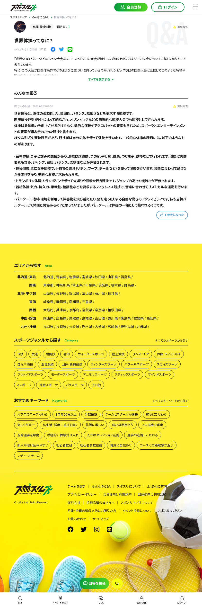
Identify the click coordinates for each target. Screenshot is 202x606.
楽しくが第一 (26, 424)
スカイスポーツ (167, 364)
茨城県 (103, 285)
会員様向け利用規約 (117, 494)
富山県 (87, 293)
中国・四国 (28, 318)
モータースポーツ (63, 374)
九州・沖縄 (28, 326)
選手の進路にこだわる (142, 435)
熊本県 (87, 326)
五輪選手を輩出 (28, 435)
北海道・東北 (26, 276)
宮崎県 (113, 326)
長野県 (61, 293)
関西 (32, 310)
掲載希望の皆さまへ (100, 502)
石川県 (100, 293)
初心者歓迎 (64, 445)
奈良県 (100, 310)
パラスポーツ (75, 385)
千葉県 (90, 285)
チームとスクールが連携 (121, 414)
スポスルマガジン (170, 510)
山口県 (100, 318)
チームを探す (76, 486)
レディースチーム (28, 455)
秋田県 (100, 276)
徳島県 (126, 318)
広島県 (61, 318)
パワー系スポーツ (136, 364)
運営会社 (74, 502)
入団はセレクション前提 (103, 435)
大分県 (100, 326)
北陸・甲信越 (26, 293)
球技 (20, 354)
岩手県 (74, 276)
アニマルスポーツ (95, 374)
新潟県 (74, 293)
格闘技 (50, 354)
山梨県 (48, 293)
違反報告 (180, 27)
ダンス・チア (141, 354)
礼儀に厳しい (95, 424)
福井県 (113, 293)
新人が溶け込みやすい (32, 445)
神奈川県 (63, 285)
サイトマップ (100, 519)
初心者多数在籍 (91, 445)
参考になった (172, 215)
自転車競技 (25, 364)
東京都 (48, 285)
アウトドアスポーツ (30, 374)
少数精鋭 (91, 414)
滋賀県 (87, 310)
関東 (32, 285)
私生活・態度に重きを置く (60, 424)
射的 (66, 354)
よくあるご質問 (157, 486)
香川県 (113, 318)
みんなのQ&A (101, 486)
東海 (32, 301)
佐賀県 (61, 326)
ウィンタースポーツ (103, 364)
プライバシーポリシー (82, 494)
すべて (171, 340)
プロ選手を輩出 (152, 424)
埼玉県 (77, 285)
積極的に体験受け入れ (63, 435)
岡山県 (48, 318)
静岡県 (61, 301)
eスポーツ (24, 385)
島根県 (87, 318)
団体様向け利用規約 (152, 494)
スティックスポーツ (127, 374)
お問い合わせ (77, 519)
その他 (96, 385)
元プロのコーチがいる (32, 414)
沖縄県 (142, 326)
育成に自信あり (121, 445)
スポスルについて (129, 486)
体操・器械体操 (42, 26)
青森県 (61, 276)
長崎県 (74, 326)
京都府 (74, 310)
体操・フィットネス (169, 354)
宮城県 (87, 276)
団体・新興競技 (72, 364)
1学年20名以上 (66, 414)
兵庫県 (61, 310)
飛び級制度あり (122, 424)
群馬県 (129, 285)
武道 (35, 354)
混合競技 (47, 364)
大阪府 (48, 310)
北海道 (48, 276)
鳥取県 (74, 318)
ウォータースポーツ (91, 354)
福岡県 (48, 326)
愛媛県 (138, 318)
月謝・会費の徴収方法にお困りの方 (92, 510)
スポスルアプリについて (137, 502)
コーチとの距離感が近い (156, 445)
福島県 (126, 276)
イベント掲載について (137, 510)
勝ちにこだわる (156, 414)
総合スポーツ (48, 385)
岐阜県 (48, 301)
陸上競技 (118, 354)
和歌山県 (114, 310)
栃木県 (116, 285)
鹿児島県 (127, 326)
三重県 (87, 301)
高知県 (151, 318)
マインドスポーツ (159, 374)
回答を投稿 (94, 583)
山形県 (113, 276)
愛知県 (74, 301)
